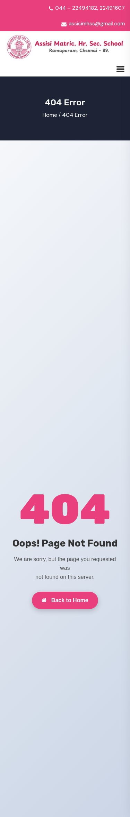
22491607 (112, 8)
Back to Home (65, 600)
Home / (52, 115)
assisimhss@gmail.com (97, 23)
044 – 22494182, (76, 8)
